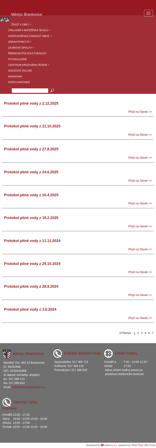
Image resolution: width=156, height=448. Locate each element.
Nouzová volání (20, 70)
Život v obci (21, 24)
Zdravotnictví (20, 41)
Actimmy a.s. (111, 445)
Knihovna (15, 76)
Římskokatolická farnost (27, 53)
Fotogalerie (17, 59)
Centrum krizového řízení (28, 64)
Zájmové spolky (21, 47)
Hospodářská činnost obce (30, 36)
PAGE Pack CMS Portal (143, 445)
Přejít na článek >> (140, 111)
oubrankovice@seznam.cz (28, 387)
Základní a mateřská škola (29, 30)
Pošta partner (19, 82)
